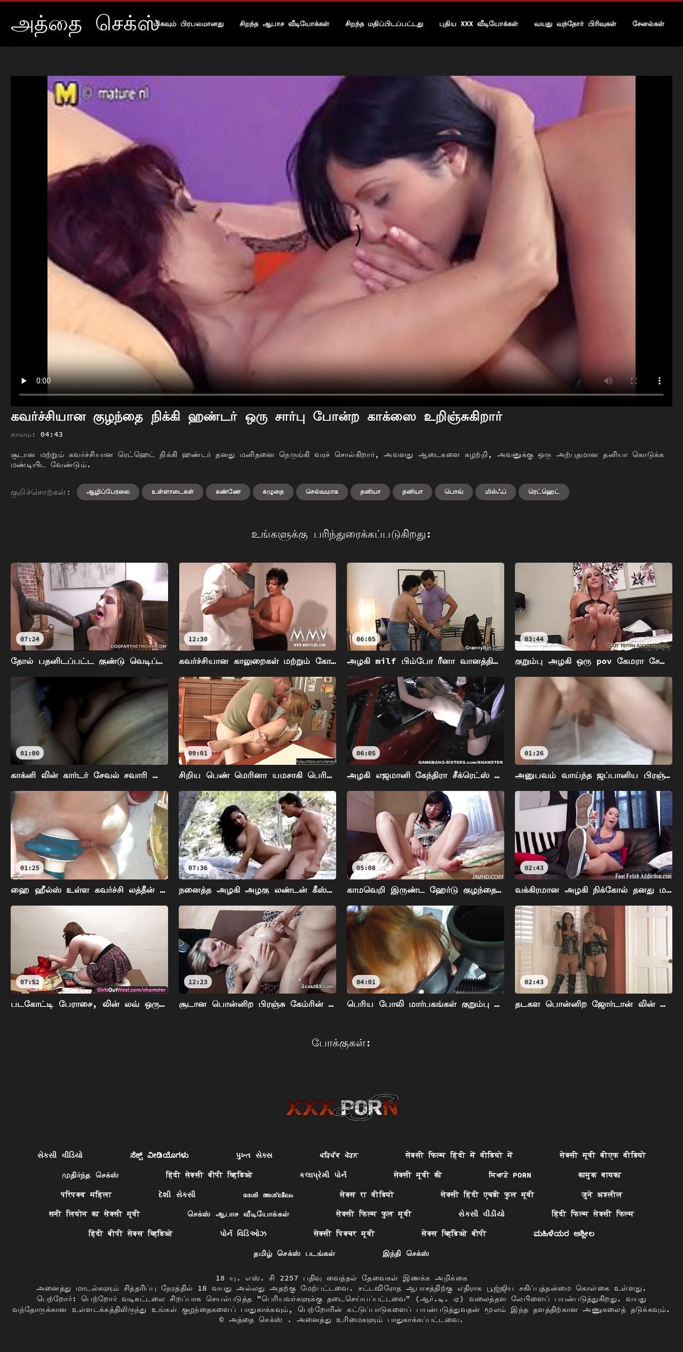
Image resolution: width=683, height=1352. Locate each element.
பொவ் (453, 491)
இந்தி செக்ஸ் (406, 1253)
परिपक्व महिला (86, 1194)
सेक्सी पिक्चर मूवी (344, 1233)
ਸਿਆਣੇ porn (510, 1175)
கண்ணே (228, 491)
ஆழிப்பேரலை (108, 491)
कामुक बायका (599, 1175)
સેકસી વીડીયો (481, 1214)
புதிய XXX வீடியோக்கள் (478, 23)
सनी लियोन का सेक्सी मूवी (94, 1214)
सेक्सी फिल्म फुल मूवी (373, 1214)
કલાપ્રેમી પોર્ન (322, 1175)
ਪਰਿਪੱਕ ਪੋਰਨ (339, 1155)
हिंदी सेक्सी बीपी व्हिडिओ (209, 1175)
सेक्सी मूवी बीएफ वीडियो (603, 1155)
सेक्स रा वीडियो (367, 1194)
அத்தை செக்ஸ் (258, 1319)
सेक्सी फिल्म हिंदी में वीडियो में (459, 1155)
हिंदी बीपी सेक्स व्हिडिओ (131, 1233)
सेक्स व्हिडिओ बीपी (454, 1233)
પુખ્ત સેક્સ (254, 1155)
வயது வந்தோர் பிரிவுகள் (575, 23)
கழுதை (273, 491)
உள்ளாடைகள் (173, 491)
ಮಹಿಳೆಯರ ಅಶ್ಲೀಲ (564, 1233)
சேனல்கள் (648, 23)
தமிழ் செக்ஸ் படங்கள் (294, 1253)
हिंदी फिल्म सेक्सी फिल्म (593, 1214)
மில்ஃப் (495, 491)
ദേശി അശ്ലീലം (268, 1194)
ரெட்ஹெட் (544, 491)
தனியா (370, 491)
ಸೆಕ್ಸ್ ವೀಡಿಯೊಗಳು (159, 1155)
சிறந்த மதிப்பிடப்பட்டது (384, 23)
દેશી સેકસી (177, 1194)
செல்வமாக (322, 491)
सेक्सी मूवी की (418, 1175)
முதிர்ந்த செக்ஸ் (90, 1175)
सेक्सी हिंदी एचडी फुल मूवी (487, 1194)
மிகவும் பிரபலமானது (188, 23)
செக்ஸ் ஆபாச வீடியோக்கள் (238, 1214)
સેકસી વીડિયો (60, 1155)
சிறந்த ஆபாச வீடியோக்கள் (284, 23)
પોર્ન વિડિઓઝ (243, 1233)
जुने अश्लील (602, 1194)
